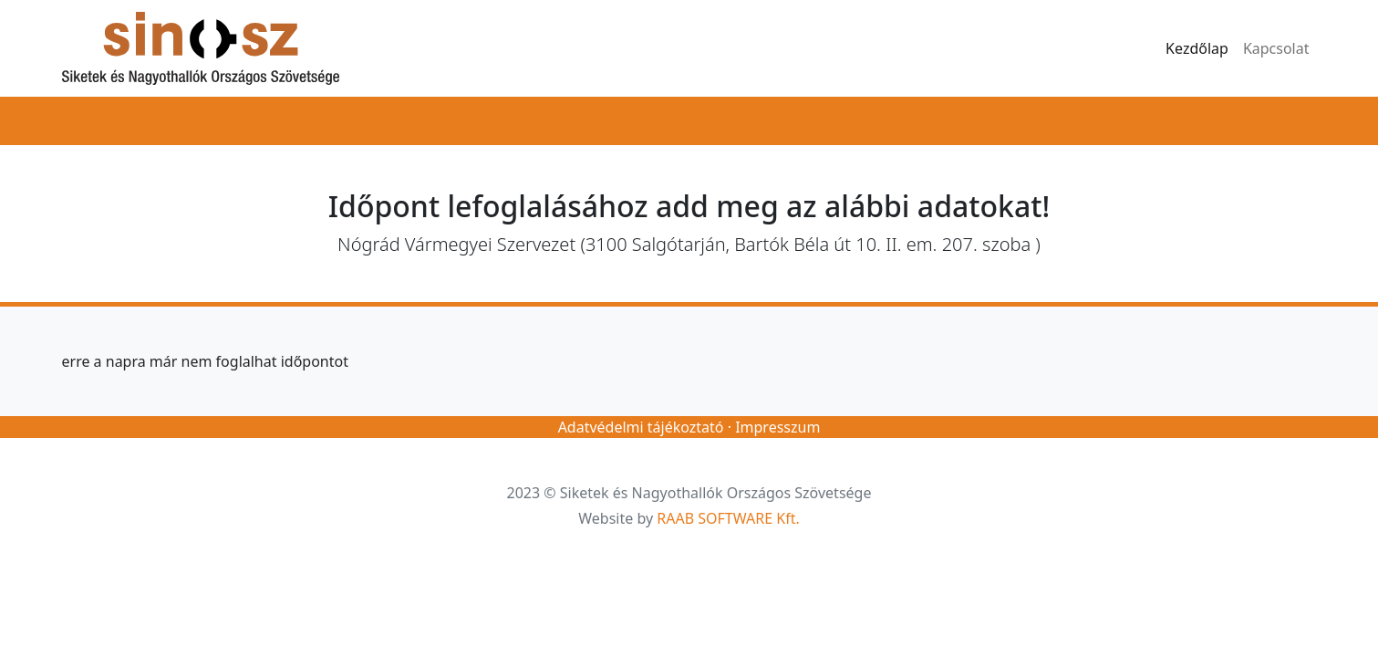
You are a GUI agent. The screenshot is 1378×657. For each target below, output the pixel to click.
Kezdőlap (1197, 48)
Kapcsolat (1276, 48)
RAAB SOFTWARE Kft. (728, 518)
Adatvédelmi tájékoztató (641, 427)
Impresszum (777, 427)
